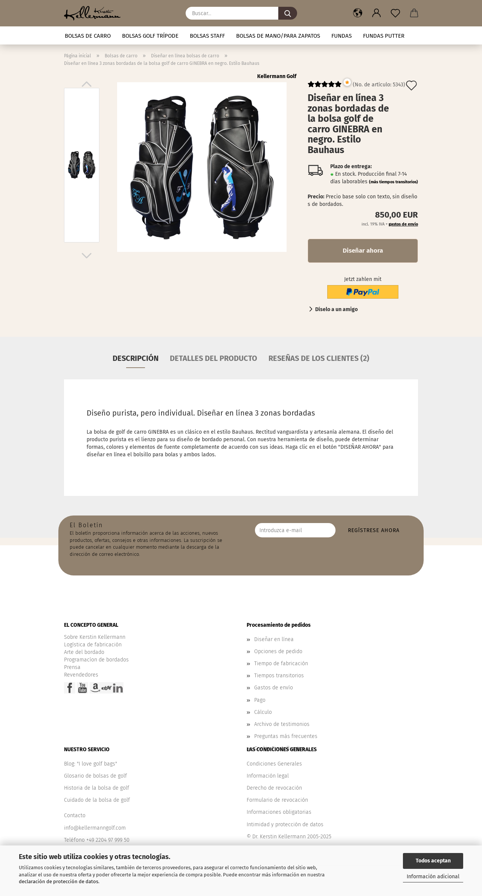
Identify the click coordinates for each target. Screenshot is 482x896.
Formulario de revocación (277, 800)
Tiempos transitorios (279, 675)
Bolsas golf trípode (150, 35)
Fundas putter (383, 35)
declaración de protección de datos (58, 881)
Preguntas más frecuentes (285, 736)
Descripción (136, 358)
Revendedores (81, 675)
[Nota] (395, 13)
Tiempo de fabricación (281, 663)
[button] (357, 13)
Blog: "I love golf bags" (90, 764)
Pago (259, 700)
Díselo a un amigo (336, 309)
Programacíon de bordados (96, 660)
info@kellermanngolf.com (95, 828)
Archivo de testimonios (282, 724)
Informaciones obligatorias (279, 812)
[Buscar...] (287, 13)
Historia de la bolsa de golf (96, 788)
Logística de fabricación (93, 644)
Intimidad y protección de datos (285, 824)
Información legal (268, 776)
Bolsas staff (207, 35)
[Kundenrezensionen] (325, 87)
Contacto (74, 815)
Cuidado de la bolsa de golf (97, 800)
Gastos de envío (273, 687)
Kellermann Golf (276, 76)
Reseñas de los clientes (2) (318, 358)
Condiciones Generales (274, 764)
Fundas (341, 35)
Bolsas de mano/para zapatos (278, 35)
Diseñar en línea (274, 639)
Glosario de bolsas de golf (95, 776)
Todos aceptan (433, 861)
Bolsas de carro (88, 35)
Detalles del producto (213, 358)
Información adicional (433, 876)
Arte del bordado (84, 652)
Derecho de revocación (274, 788)
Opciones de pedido (278, 651)
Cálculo (263, 712)
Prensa (72, 667)
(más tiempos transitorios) (393, 182)
